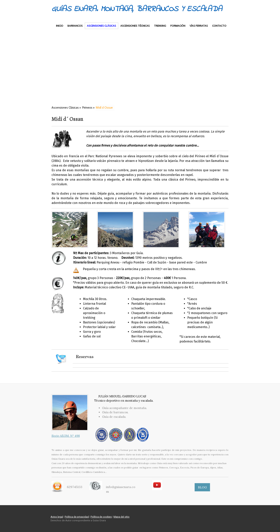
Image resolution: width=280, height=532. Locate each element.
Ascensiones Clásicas (101, 25)
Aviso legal (57, 516)
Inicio (59, 25)
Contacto (219, 25)
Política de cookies (101, 516)
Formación (177, 25)
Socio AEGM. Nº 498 (66, 436)
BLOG (202, 487)
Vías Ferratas (199, 25)
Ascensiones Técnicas (135, 25)
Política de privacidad (77, 516)
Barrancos (75, 25)
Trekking (160, 25)
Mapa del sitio (122, 516)
